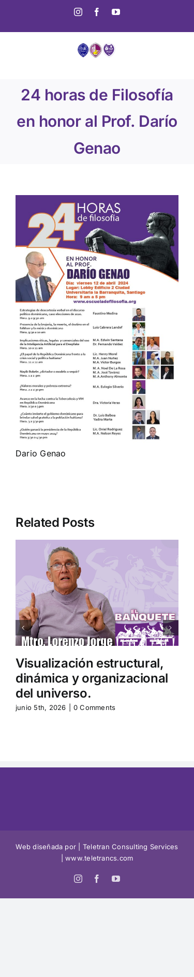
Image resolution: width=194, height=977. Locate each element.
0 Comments (94, 707)
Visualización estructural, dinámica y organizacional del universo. (92, 678)
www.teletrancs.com (99, 858)
